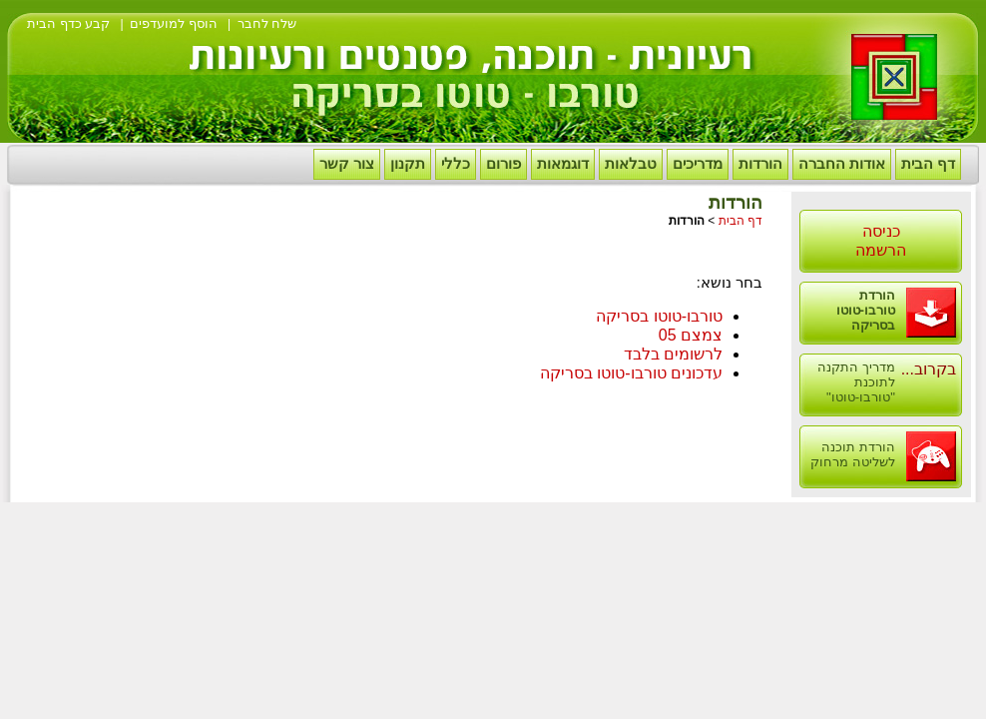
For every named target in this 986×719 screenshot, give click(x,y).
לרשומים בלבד (673, 354)
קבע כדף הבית (68, 23)
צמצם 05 (691, 335)
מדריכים (698, 164)
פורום (503, 164)
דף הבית (928, 164)
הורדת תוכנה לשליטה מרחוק (852, 454)
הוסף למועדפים (174, 23)
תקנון (407, 164)
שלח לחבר (267, 23)
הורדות (760, 164)
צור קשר (346, 164)
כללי (455, 164)
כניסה (881, 231)
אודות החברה (841, 164)
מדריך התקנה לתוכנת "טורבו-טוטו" (856, 382)
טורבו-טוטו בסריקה (659, 316)
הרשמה (880, 250)
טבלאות (631, 164)
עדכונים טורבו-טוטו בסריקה (631, 372)
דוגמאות (563, 164)
